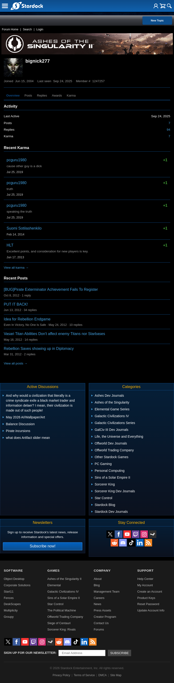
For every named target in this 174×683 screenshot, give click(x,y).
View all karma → (16, 267)
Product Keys (146, 598)
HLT (10, 245)
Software (13, 570)
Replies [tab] (42, 95)
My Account (145, 585)
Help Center (145, 579)
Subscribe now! (42, 546)
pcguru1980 (17, 160)
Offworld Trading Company (65, 616)
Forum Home (10, 29)
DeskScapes (12, 604)
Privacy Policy (61, 675)
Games (53, 570)
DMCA (102, 675)
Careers (99, 598)
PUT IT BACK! (16, 304)
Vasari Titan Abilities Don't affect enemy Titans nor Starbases (54, 334)
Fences (9, 598)
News (97, 604)
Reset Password (148, 604)
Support (145, 570)
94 (168, 129)
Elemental (54, 585)
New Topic (157, 20)
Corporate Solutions (17, 585)
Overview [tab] (13, 95)
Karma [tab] (71, 95)
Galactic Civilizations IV (63, 591)
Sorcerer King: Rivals (61, 629)
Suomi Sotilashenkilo (24, 228)
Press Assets (102, 610)
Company (102, 570)
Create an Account (149, 591)
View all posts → (15, 363)
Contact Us (101, 623)
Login (39, 29)
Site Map (115, 675)
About (97, 579)
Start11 (8, 591)
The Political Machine (61, 610)
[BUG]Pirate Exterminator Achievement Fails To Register (51, 289)
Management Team (106, 591)
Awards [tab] (57, 95)
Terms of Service (84, 675)
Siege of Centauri (59, 623)
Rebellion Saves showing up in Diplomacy (39, 349)
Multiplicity (11, 610)
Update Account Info (150, 610)
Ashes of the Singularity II (64, 579)
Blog (97, 585)
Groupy (9, 616)
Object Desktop (14, 579)
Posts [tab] (28, 95)
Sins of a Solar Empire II (63, 598)
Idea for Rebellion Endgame (27, 319)
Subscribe (119, 653)
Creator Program (105, 616)
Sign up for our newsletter (30, 653)
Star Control (55, 604)
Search (27, 29)
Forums (99, 629)
